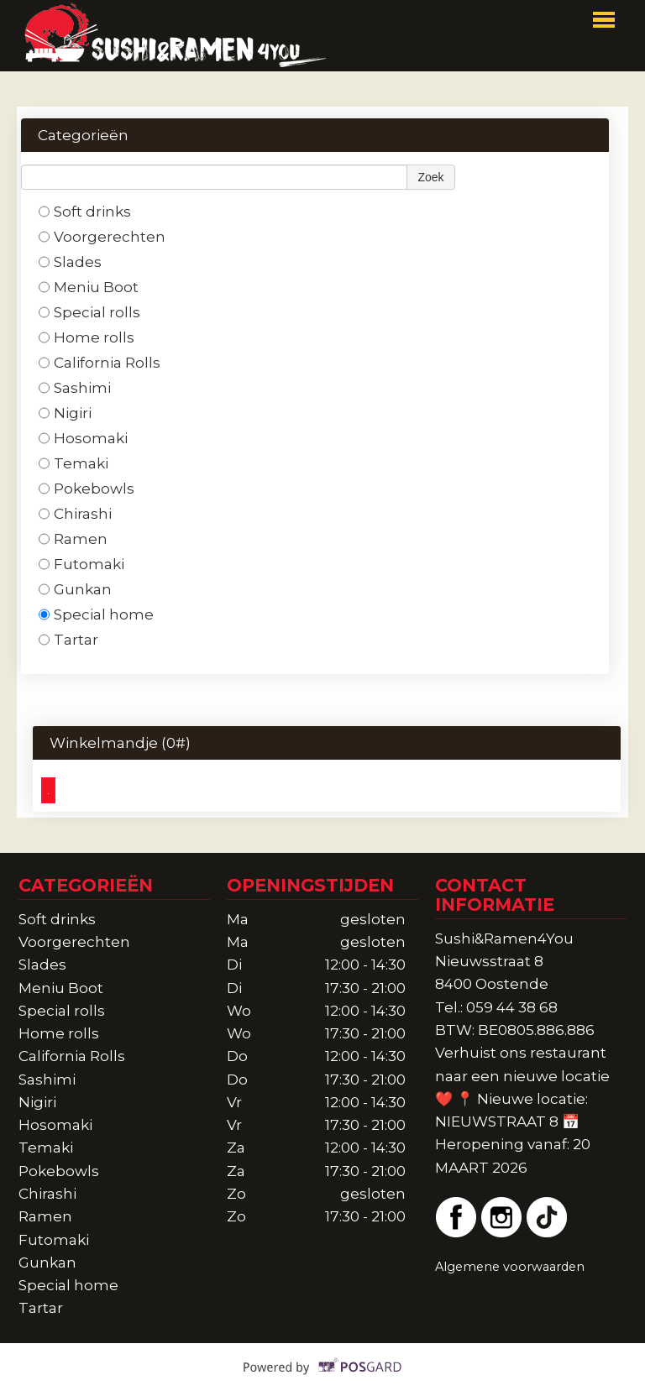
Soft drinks (85, 211)
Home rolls (86, 337)
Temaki (73, 463)
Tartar (68, 639)
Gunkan (75, 589)
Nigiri (65, 413)
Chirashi (77, 513)
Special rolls (89, 312)
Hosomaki (83, 438)
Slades (70, 262)
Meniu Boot (89, 287)
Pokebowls (86, 488)
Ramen (73, 539)
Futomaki (81, 564)
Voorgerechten (102, 236)
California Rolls (99, 362)
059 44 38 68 (512, 1007)
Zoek (430, 177)
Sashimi (75, 387)
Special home (96, 614)
